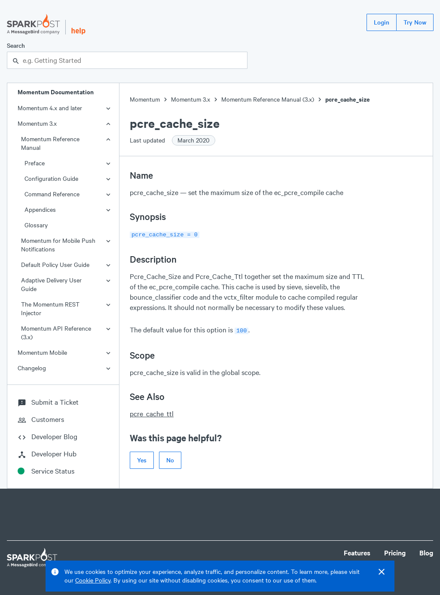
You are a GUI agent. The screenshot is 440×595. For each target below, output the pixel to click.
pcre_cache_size (347, 99)
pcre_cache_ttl (152, 411)
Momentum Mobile (42, 352)
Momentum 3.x (37, 123)
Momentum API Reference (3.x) (56, 332)
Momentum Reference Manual (50, 143)
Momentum (145, 99)
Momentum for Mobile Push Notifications (58, 244)
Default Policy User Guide (55, 264)
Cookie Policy (92, 580)
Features (357, 552)
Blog (426, 552)
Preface (34, 163)
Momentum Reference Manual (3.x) (267, 99)
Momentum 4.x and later (50, 108)
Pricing (395, 552)
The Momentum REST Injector (50, 308)
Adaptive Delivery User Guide (51, 284)
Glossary (36, 225)
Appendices (40, 209)
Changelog (32, 368)
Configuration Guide (51, 178)
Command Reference (51, 194)
